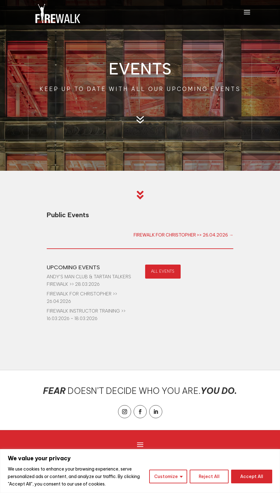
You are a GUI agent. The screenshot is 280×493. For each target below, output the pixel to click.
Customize (166, 476)
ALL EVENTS (162, 271)
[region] (140, 471)
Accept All (251, 476)
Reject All (209, 476)
